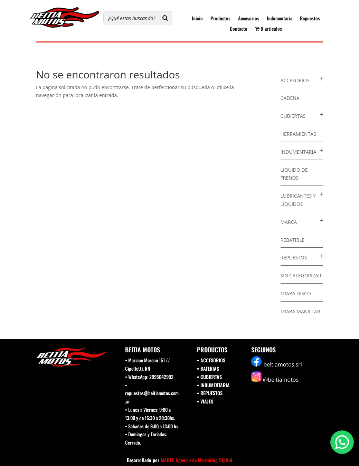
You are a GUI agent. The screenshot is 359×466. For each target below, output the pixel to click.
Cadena (290, 98)
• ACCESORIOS (211, 360)
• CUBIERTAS (209, 376)
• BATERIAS (208, 368)
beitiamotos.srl (283, 364)
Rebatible (293, 240)
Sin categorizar (301, 275)
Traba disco (296, 293)
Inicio (197, 19)
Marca (289, 222)
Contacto (238, 29)
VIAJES (206, 401)
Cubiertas (293, 116)
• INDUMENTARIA (213, 385)
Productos (220, 19)
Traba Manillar (300, 311)
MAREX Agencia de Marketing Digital (196, 460)
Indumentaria (279, 19)
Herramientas (298, 134)
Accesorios (248, 19)
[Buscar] (165, 18)
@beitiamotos (281, 379)
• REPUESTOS (210, 393)
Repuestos (310, 19)
